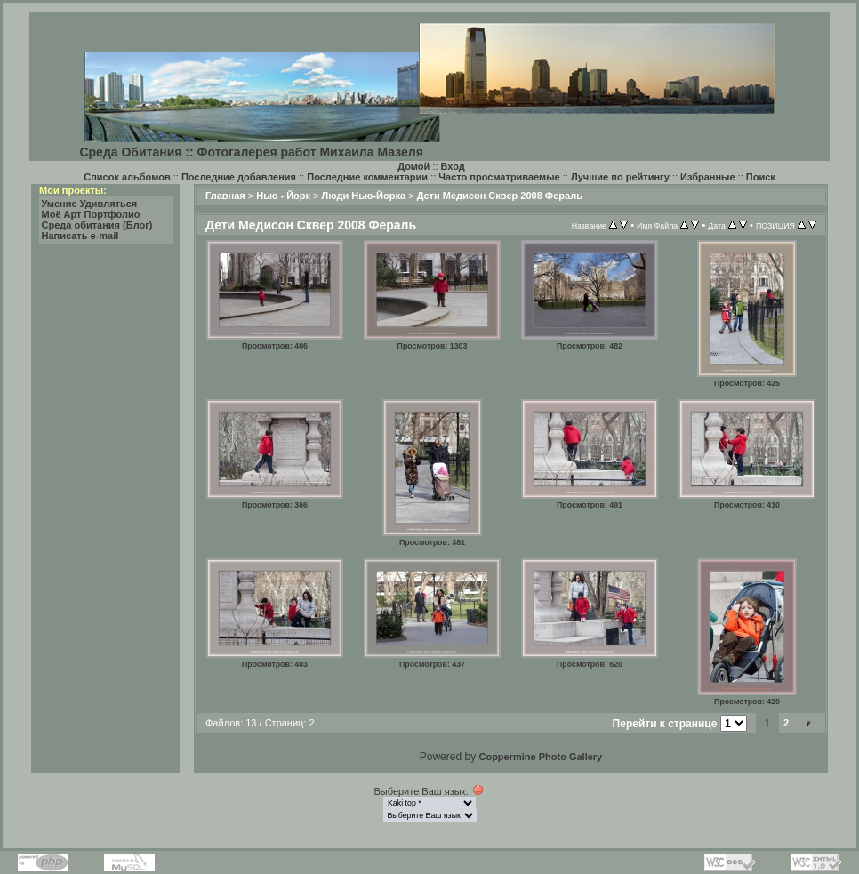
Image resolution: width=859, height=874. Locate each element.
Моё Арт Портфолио (91, 214)
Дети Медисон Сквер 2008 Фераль (499, 195)
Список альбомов (127, 177)
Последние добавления (238, 177)
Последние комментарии (367, 177)
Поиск (760, 177)
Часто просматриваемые (498, 177)
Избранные (707, 177)
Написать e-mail (80, 235)
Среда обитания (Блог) (97, 225)
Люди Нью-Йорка (364, 195)
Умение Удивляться (90, 203)
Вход (453, 166)
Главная (225, 195)
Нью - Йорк (283, 195)
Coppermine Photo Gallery (540, 756)
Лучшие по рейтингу (620, 177)
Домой (413, 166)
